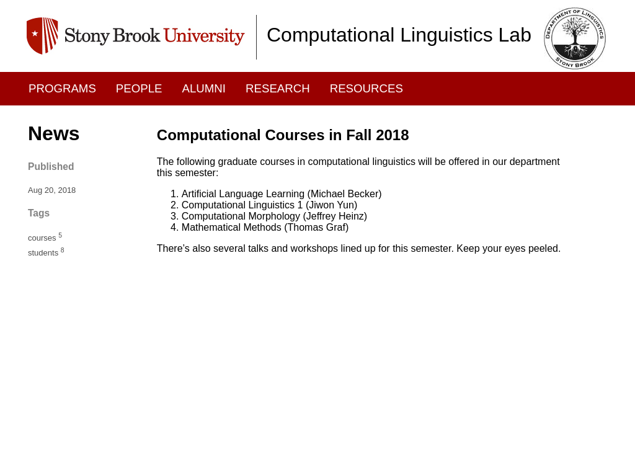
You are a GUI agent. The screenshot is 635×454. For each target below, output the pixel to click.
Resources (366, 88)
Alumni (204, 88)
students (46, 252)
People (139, 88)
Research (278, 88)
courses (45, 238)
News (54, 133)
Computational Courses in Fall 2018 (283, 135)
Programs (62, 88)
